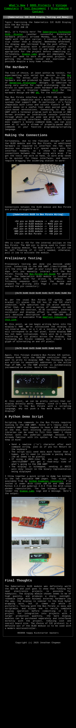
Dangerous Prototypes (23, 97)
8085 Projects (40, 6)
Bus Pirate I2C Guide (42, 312)
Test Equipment (35, 10)
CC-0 (55, 106)
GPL (38, 109)
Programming (60, 10)
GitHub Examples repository (46, 549)
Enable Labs (29, 63)
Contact (38, 13)
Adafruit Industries (55, 362)
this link (10, 365)
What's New (17, 6)
